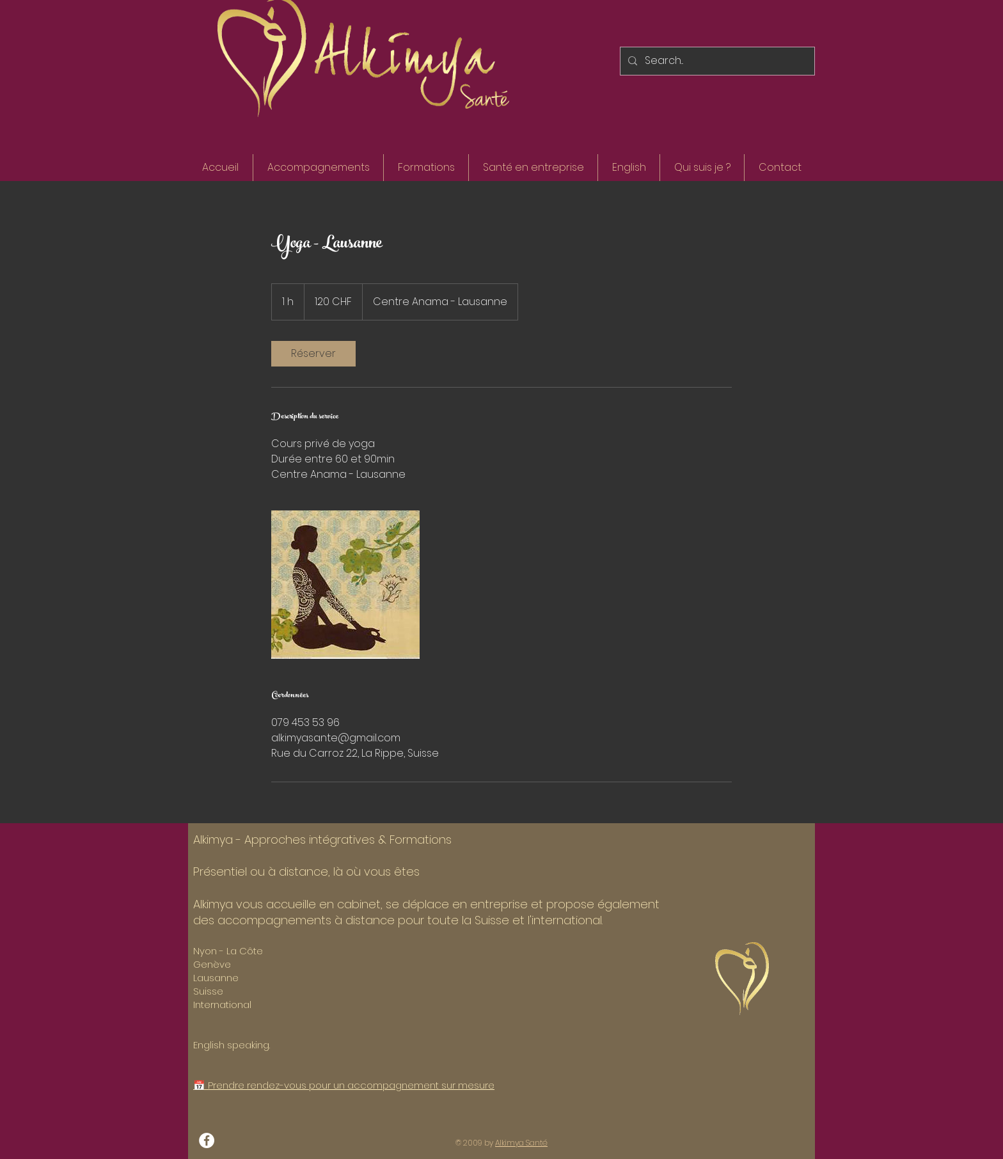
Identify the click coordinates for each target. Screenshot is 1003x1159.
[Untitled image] (345, 584)
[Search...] (716, 61)
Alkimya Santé (521, 1142)
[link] (313, 354)
